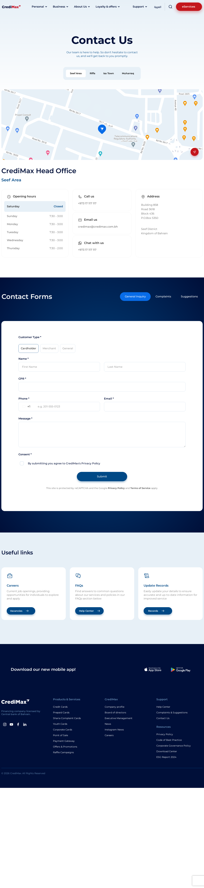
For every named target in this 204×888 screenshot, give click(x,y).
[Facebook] (18, 724)
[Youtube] (11, 724)
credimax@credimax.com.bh (98, 226)
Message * (25, 418)
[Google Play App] (180, 669)
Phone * (23, 398)
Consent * (25, 454)
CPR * (22, 378)
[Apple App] (152, 669)
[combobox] (25, 406)
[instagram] (4, 724)
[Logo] (11, 7)
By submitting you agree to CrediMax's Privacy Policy (64, 463)
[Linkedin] (24, 724)
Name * (23, 358)
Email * (109, 398)
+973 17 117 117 (87, 203)
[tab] (76, 73)
